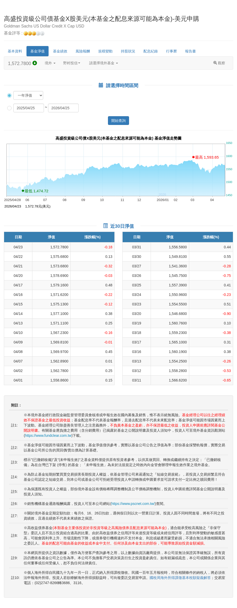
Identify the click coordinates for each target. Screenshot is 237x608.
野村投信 (71, 63)
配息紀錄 (150, 51)
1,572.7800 (22, 63)
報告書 (190, 51)
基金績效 (60, 51)
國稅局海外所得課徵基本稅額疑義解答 (180, 578)
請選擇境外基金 (103, 63)
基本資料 (15, 51)
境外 (50, 63)
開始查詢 (118, 121)
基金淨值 (37, 51)
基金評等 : (24, 33)
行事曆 (171, 51)
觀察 (219, 63)
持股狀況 (128, 51)
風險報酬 (83, 51)
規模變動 (105, 51)
